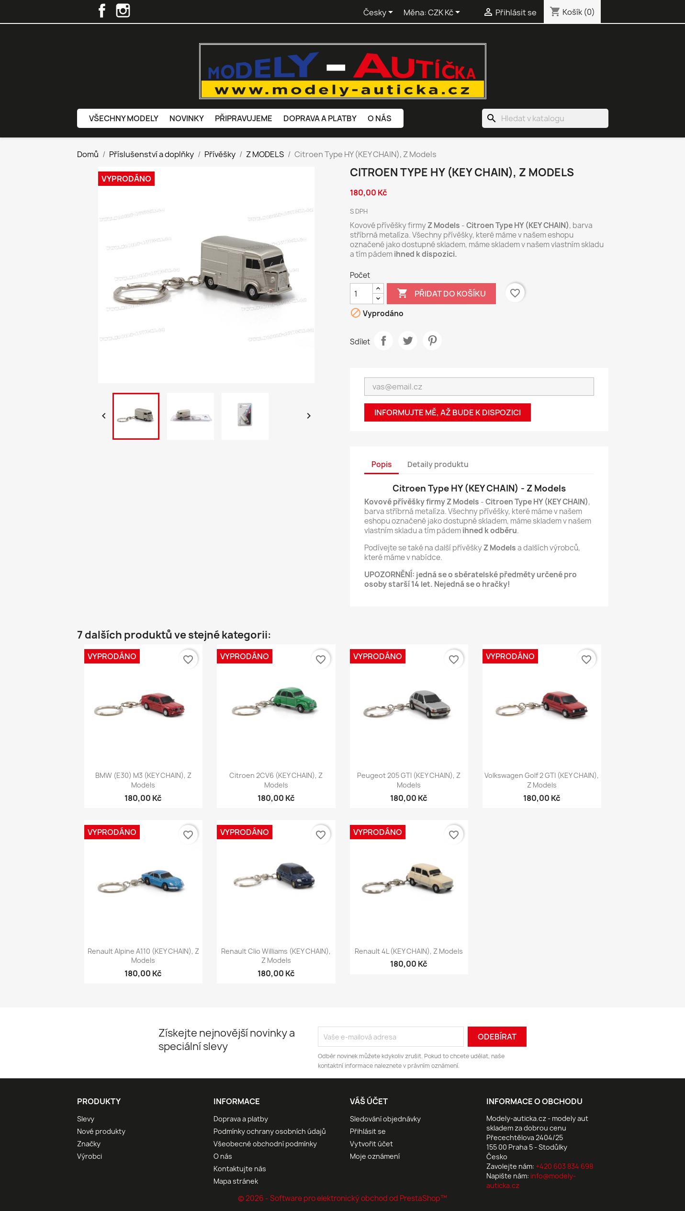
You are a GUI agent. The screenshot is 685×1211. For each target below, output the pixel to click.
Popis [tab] (381, 464)
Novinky (186, 118)
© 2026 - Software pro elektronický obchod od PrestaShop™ (342, 1198)
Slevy (85, 1118)
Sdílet (383, 340)
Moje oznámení (375, 1156)
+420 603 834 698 (564, 1166)
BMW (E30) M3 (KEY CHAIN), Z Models (143, 780)
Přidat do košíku (441, 293)
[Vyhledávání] (545, 118)
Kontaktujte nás (239, 1168)
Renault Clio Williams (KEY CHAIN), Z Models (276, 956)
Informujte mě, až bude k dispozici (447, 412)
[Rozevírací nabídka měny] (445, 13)
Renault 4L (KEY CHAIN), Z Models (409, 951)
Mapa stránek (235, 1181)
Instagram (123, 10)
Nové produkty (101, 1131)
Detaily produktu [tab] (438, 464)
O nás (380, 118)
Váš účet (369, 1101)
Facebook (102, 10)
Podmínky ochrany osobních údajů (269, 1131)
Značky (89, 1143)
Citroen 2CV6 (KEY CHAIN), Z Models (276, 780)
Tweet (407, 340)
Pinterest (432, 340)
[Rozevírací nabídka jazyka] (379, 13)
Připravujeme (243, 118)
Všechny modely (123, 118)
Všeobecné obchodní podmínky (265, 1143)
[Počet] (361, 293)
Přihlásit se (368, 1131)
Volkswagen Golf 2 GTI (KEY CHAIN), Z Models (541, 780)
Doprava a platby (320, 118)
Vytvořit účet (371, 1143)
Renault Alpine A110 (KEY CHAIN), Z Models (143, 956)
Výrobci (89, 1156)
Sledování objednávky (385, 1118)
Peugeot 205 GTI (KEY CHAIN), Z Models (408, 780)
